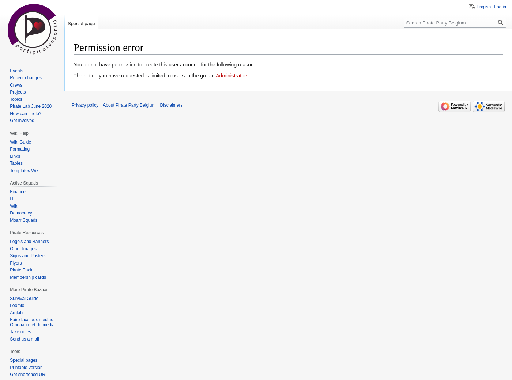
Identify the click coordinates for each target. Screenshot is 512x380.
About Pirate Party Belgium (129, 105)
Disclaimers (171, 105)
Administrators (232, 76)
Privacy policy (85, 105)
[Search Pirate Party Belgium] (455, 23)
